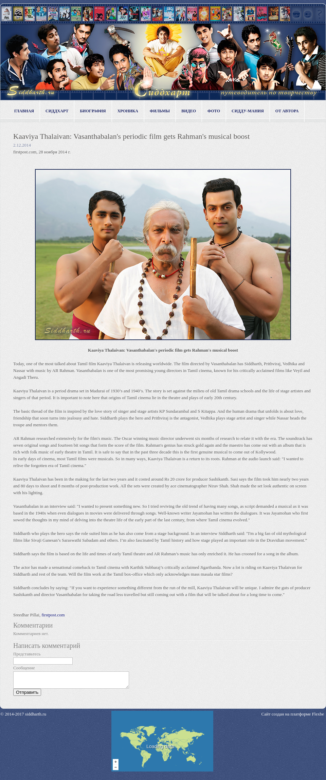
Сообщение (24, 667)
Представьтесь (27, 653)
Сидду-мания (248, 111)
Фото (213, 111)
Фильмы (160, 111)
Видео (188, 111)
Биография (93, 111)
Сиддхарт (57, 111)
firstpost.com (53, 614)
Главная (24, 111)
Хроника (127, 111)
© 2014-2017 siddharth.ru (23, 717)
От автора (287, 111)
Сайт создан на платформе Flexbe (292, 717)
